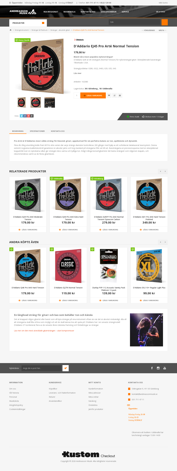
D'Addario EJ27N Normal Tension (68, 287)
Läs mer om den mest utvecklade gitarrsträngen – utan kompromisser (44, 330)
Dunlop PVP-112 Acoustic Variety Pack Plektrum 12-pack (108, 288)
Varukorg (92, 401)
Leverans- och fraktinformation (62, 393)
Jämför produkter (95, 409)
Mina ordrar (93, 397)
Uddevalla (58, 178)
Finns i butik (23, 40)
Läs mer (77, 73)
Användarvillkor (55, 401)
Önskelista (92, 405)
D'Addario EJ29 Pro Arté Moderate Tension (28, 218)
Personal (13, 397)
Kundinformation (95, 388)
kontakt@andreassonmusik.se (144, 394)
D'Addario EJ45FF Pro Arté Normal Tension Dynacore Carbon (109, 218)
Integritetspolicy (16, 405)
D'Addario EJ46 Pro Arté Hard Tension (28, 287)
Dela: (17, 116)
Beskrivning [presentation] (18, 131)
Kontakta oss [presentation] (58, 131)
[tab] (17, 131)
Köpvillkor (53, 388)
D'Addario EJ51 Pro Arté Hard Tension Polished (149, 218)
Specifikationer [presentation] (37, 131)
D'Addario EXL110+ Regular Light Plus (149, 287)
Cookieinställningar (17, 409)
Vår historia (14, 393)
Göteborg (98, 178)
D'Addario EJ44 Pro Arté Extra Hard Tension (68, 218)
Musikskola (14, 401)
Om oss (12, 388)
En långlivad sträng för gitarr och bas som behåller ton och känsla (53, 315)
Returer (52, 397)
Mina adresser (94, 393)
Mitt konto (163, 2)
